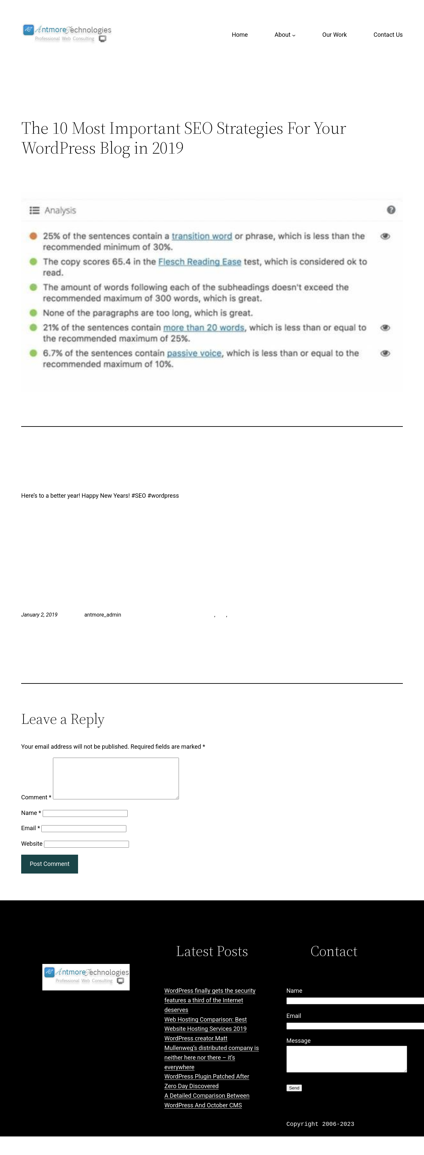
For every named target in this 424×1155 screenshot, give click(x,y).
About (282, 34)
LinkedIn (158, 615)
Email (30, 835)
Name (31, 820)
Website (31, 851)
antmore (204, 615)
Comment (36, 805)
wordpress (241, 615)
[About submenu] (294, 35)
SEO (221, 615)
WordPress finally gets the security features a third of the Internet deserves (210, 1008)
